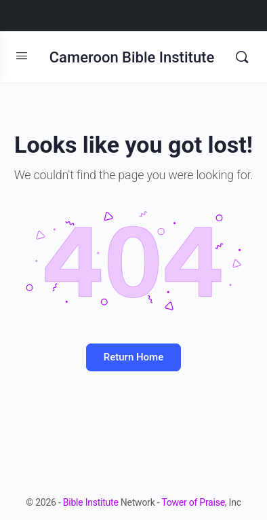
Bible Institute (91, 502)
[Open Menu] (22, 55)
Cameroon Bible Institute (131, 57)
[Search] (242, 57)
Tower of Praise (193, 502)
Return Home (133, 357)
